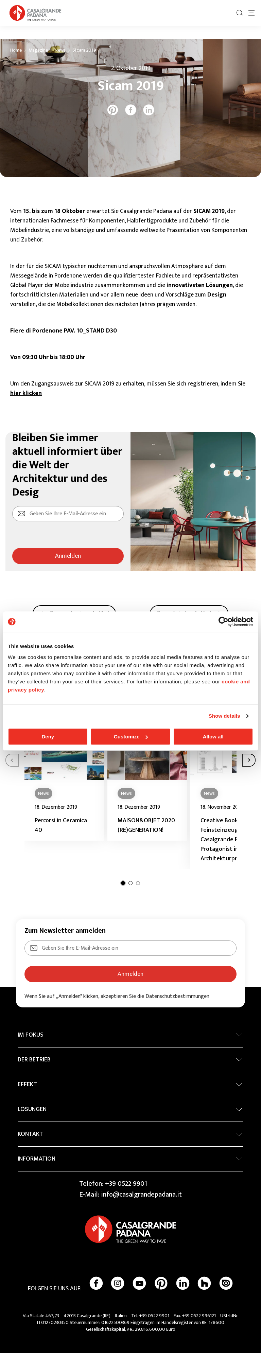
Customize (131, 736)
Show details (224, 716)
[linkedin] (149, 119)
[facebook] (131, 119)
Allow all (213, 736)
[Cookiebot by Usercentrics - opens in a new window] (223, 621)
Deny (47, 736)
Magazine (38, 59)
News (60, 59)
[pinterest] (113, 119)
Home (16, 59)
